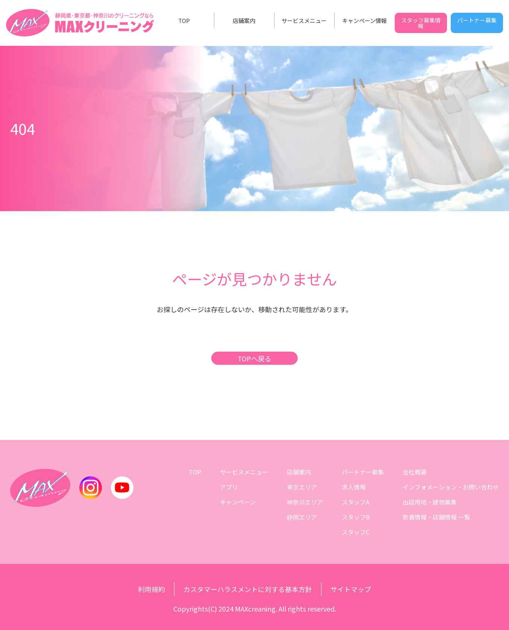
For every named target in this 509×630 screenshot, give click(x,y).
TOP (184, 20)
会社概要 (415, 472)
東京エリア (302, 487)
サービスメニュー (304, 20)
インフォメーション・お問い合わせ (451, 487)
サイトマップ (350, 589)
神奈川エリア (305, 502)
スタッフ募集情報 (421, 23)
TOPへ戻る (254, 358)
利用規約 (151, 589)
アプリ (229, 487)
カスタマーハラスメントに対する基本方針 (247, 589)
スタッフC (356, 532)
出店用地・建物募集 (430, 502)
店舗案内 (244, 20)
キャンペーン (238, 502)
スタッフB (356, 517)
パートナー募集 (477, 20)
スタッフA (355, 502)
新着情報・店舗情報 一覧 (436, 517)
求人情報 (354, 487)
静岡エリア (302, 517)
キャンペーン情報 (364, 20)
